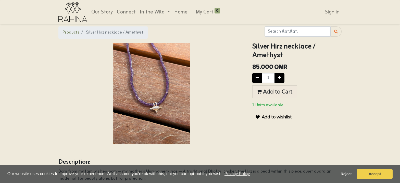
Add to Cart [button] (274, 92)
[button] (273, 117)
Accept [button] (375, 174)
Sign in (332, 12)
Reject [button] (346, 174)
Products (70, 32)
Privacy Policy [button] (237, 174)
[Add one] (279, 78)
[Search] (336, 31)
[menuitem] (102, 12)
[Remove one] (257, 78)
